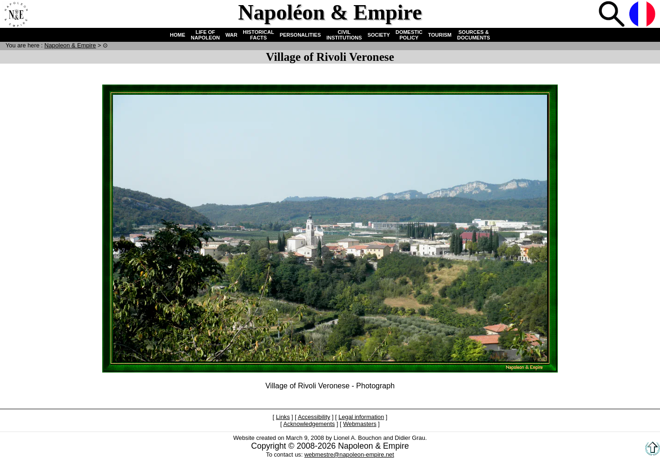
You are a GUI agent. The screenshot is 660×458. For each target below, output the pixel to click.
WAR (231, 35)
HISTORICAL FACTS (258, 34)
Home (16, 15)
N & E (70, 45)
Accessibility (314, 416)
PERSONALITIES (300, 35)
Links (283, 416)
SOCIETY (379, 35)
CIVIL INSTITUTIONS (344, 34)
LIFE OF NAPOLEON (205, 34)
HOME (177, 35)
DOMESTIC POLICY (409, 34)
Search (613, 15)
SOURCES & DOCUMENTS (473, 34)
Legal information (361, 416)
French (643, 15)
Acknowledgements (309, 423)
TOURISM (440, 35)
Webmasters (359, 423)
